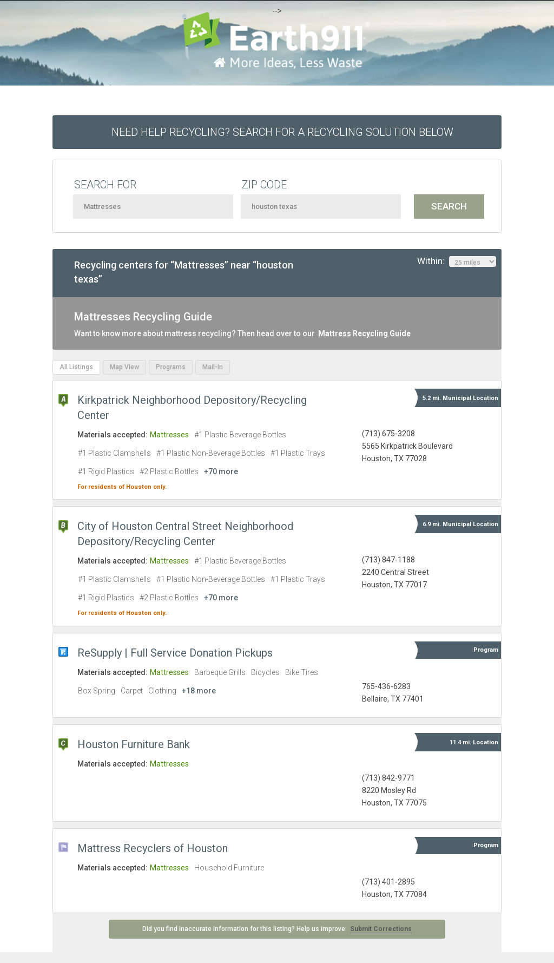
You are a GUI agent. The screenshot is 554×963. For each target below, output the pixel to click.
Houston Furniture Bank (133, 744)
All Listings (76, 367)
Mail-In (212, 367)
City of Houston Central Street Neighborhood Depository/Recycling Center (185, 534)
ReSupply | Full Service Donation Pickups (175, 652)
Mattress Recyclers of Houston (152, 848)
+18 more (199, 690)
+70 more (221, 471)
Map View (124, 367)
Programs (171, 367)
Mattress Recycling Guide (364, 333)
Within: (456, 261)
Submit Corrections (381, 929)
